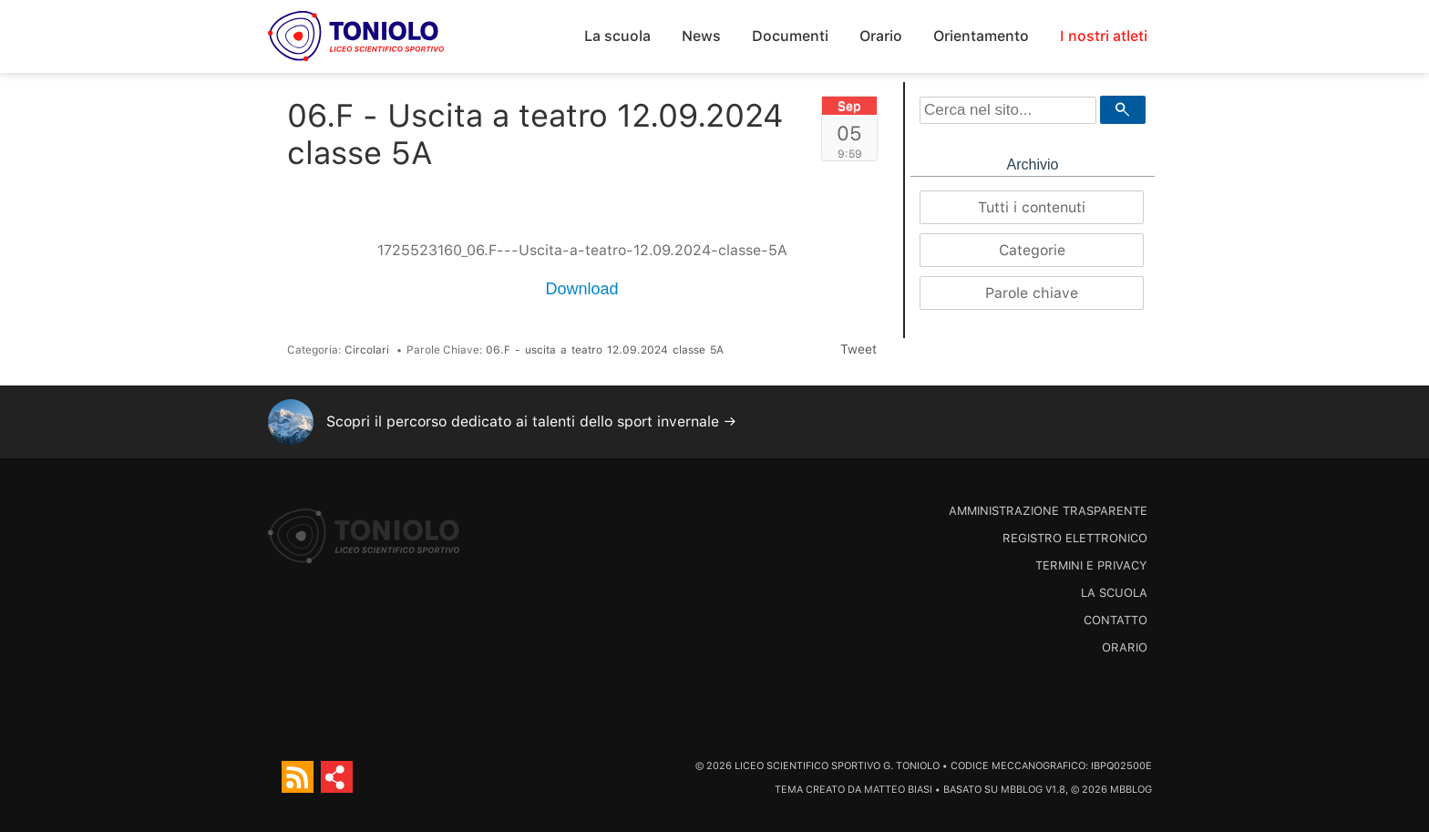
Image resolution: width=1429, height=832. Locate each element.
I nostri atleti (1103, 36)
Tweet (858, 349)
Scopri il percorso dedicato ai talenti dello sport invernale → (531, 421)
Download (581, 289)
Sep (849, 105)
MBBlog (1022, 790)
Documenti (790, 36)
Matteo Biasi (898, 790)
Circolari (366, 350)
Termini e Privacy (1091, 565)
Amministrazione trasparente (1048, 511)
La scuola (617, 36)
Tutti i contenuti (1031, 207)
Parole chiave (1031, 293)
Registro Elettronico (1074, 538)
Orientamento (981, 36)
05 (849, 133)
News (701, 36)
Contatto (1115, 620)
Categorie (1032, 250)
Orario (880, 36)
